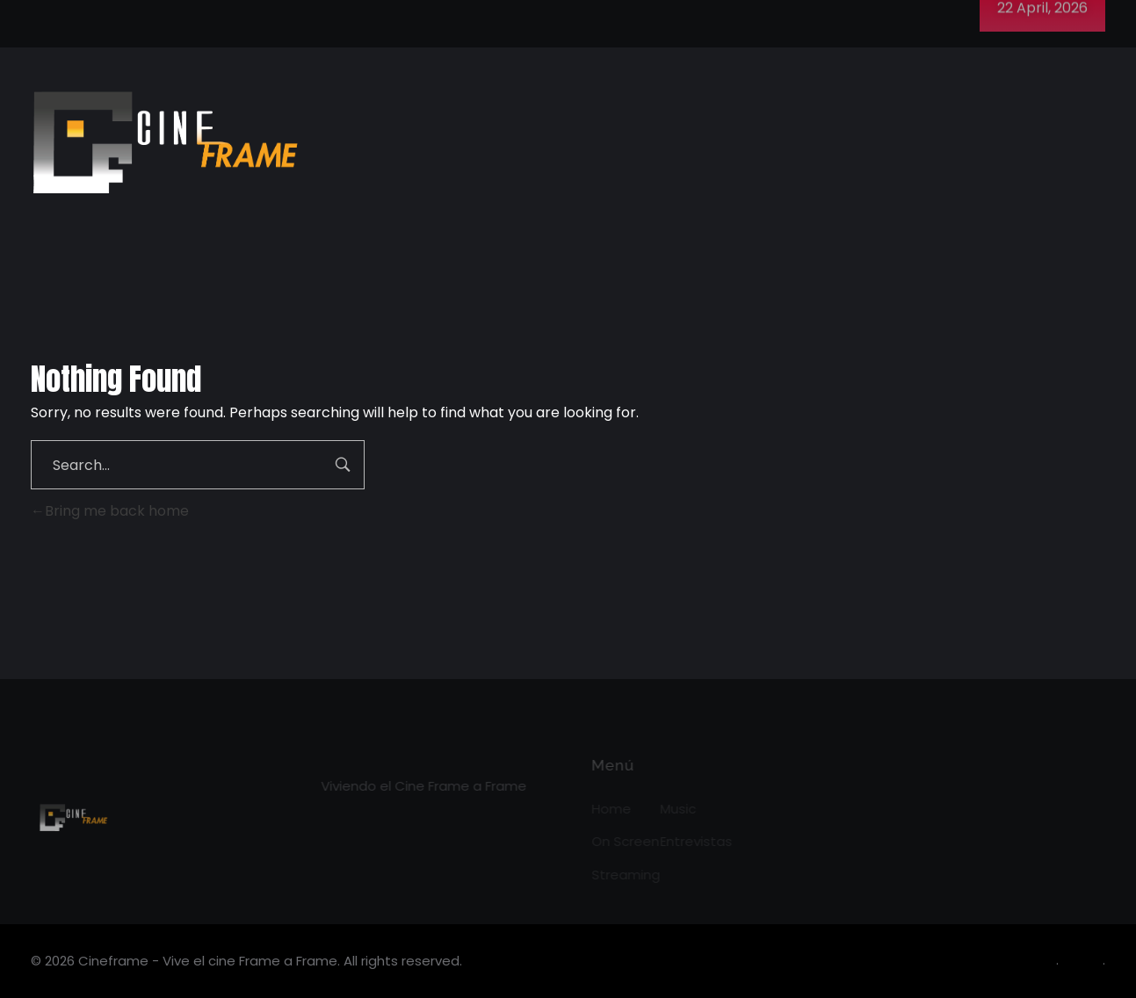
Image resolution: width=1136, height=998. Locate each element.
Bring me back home (110, 511)
